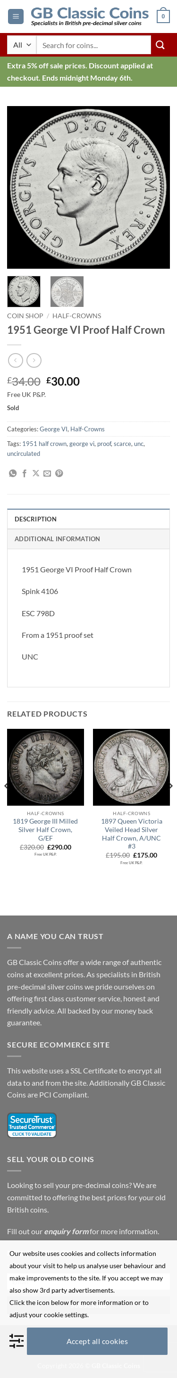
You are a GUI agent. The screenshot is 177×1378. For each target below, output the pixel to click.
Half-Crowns (76, 316)
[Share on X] (36, 474)
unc (138, 443)
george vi (81, 443)
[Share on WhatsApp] (13, 474)
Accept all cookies (97, 1341)
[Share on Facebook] (24, 474)
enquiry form (66, 1231)
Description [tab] (36, 519)
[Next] (169, 805)
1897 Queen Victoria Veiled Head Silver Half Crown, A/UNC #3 (131, 833)
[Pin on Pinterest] (59, 474)
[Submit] (160, 44)
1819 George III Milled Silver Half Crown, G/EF (45, 829)
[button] (16, 17)
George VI (53, 429)
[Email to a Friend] (47, 474)
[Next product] (15, 360)
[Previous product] (33, 360)
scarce (122, 443)
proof (104, 443)
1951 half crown (44, 443)
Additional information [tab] (58, 539)
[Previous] (7, 805)
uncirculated (23, 453)
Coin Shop (25, 316)
